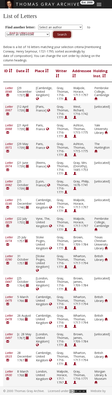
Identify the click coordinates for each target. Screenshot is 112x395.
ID (8, 70)
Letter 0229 (9, 222)
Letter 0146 (9, 203)
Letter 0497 (9, 338)
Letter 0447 (9, 282)
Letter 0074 (9, 166)
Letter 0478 (9, 319)
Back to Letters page (22, 33)
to (88, 27)
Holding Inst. (100, 73)
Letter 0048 (9, 91)
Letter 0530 (9, 375)
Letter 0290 (9, 259)
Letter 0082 (9, 185)
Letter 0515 (9, 356)
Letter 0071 (9, 147)
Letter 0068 (9, 129)
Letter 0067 (9, 110)
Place (42, 70)
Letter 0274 (9, 241)
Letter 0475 (9, 300)
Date (22, 70)
